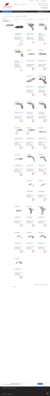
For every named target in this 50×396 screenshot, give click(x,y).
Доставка (20, 11)
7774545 (44, 4)
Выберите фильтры (10, 25)
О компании (16, 11)
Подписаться (40, 383)
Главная (3, 16)
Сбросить (4, 25)
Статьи (24, 11)
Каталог (7, 11)
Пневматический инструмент (10, 16)
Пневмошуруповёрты (19, 16)
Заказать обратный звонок (44, 5)
